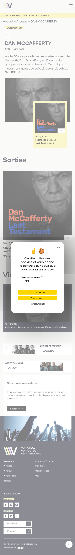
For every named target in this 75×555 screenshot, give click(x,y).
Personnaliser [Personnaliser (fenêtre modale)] (37, 303)
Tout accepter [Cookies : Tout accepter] (37, 292)
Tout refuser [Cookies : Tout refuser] (37, 298)
